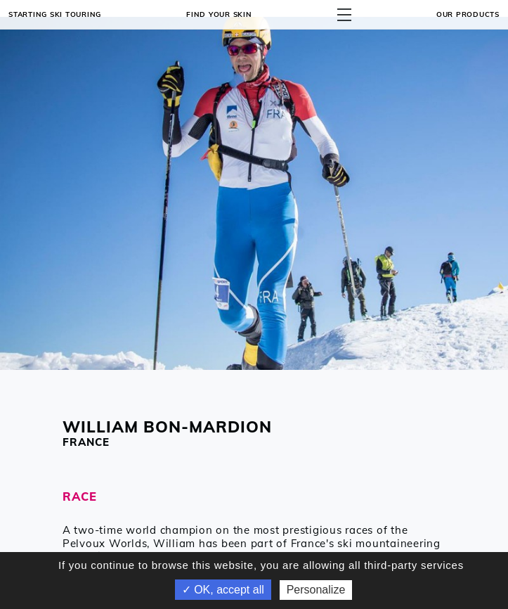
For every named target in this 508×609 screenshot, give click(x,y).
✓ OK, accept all (223, 590)
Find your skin (219, 14)
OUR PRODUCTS (468, 14)
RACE (80, 496)
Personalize (316, 590)
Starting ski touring (54, 14)
